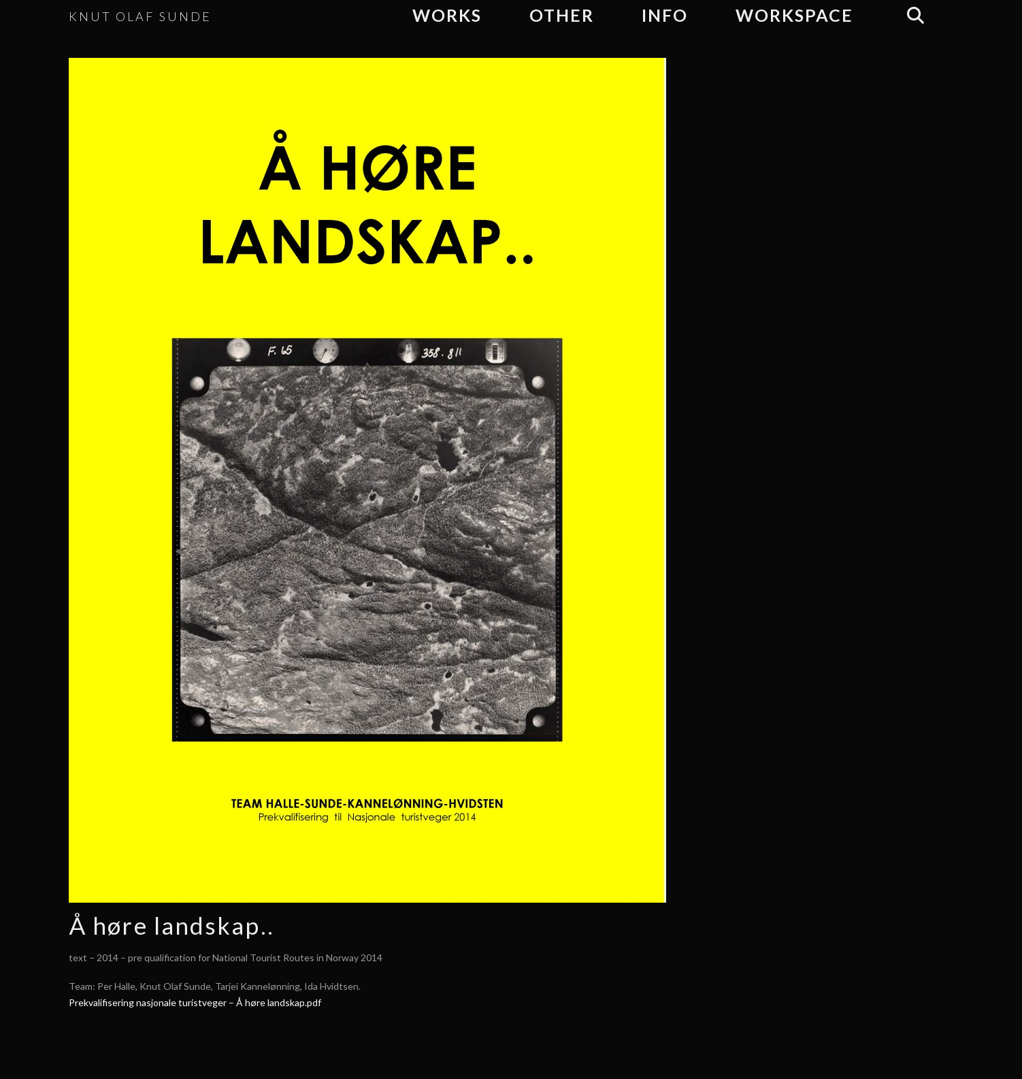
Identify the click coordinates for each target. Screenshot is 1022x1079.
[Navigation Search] (914, 15)
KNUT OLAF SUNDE (140, 16)
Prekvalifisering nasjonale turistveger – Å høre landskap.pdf (195, 1002)
